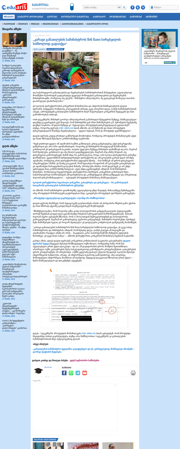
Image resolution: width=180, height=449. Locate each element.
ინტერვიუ (22, 24)
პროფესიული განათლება (75, 17)
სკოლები (52, 17)
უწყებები (34, 24)
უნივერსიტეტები (50, 24)
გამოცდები (136, 17)
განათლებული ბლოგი (96, 24)
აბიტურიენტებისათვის (71, 24)
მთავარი (9, 17)
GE (119, 7)
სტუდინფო (151, 17)
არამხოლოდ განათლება (41, 9)
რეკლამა (36, 381)
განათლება (40, 5)
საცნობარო (99, 17)
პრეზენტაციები (117, 17)
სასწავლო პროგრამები (30, 17)
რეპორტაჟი (8, 24)
